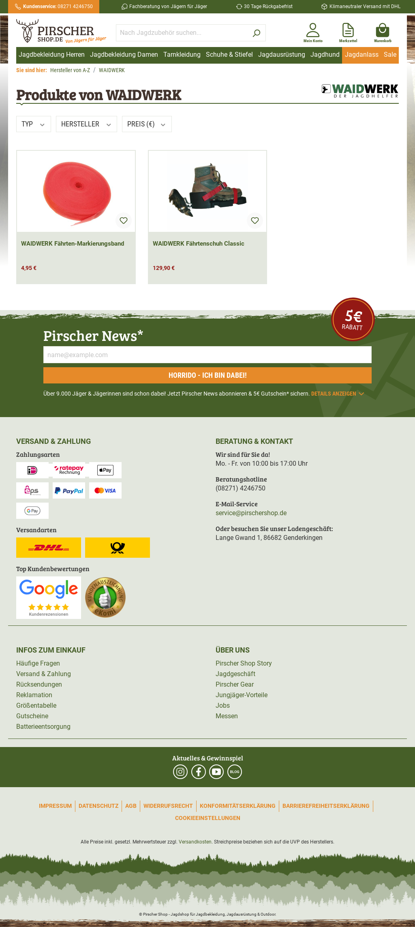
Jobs (223, 705)
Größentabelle (36, 705)
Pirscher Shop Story (244, 663)
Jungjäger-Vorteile (241, 695)
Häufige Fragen (38, 663)
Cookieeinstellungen (207, 818)
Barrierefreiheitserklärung (326, 806)
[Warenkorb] (383, 31)
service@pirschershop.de (251, 513)
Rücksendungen (39, 684)
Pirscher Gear (235, 684)
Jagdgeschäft (235, 674)
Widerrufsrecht (168, 806)
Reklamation (34, 695)
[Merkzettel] (348, 31)
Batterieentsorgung (43, 726)
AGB (131, 806)
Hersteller (86, 124)
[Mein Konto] (313, 31)
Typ (33, 124)
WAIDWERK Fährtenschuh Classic (198, 243)
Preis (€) (147, 124)
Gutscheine (32, 716)
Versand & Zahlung (43, 674)
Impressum (55, 806)
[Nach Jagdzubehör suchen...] (181, 32)
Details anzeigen (338, 393)
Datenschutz (98, 806)
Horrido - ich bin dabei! (208, 375)
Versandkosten (195, 842)
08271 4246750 (58, 6)
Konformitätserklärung (238, 806)
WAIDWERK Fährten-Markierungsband (72, 243)
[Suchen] (256, 32)
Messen (227, 716)
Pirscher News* (93, 335)
